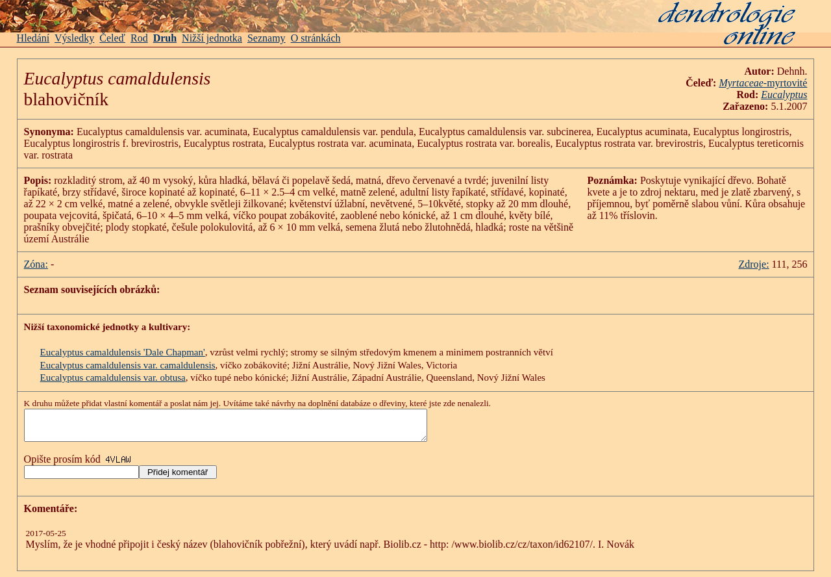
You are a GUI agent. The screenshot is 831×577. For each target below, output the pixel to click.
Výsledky (74, 38)
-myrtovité (763, 82)
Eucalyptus (784, 94)
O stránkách (316, 38)
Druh (165, 38)
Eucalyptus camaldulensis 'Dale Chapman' (122, 352)
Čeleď (112, 38)
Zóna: (36, 264)
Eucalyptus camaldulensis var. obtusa (113, 377)
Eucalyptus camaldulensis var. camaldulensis (128, 365)
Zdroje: (753, 264)
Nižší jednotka (212, 38)
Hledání (33, 38)
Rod (139, 38)
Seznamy (266, 38)
